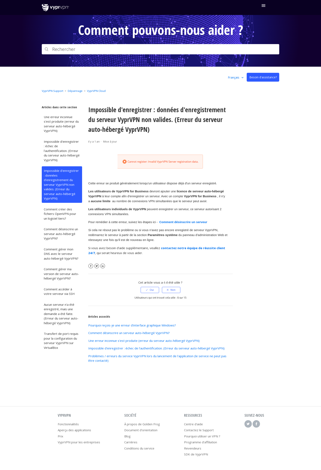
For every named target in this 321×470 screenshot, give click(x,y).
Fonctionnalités (68, 424)
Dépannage (75, 91)
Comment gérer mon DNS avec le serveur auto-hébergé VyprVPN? (61, 253)
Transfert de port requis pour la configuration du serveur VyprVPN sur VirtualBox (61, 341)
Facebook (90, 266)
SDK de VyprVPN (196, 454)
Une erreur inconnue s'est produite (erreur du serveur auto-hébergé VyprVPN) (61, 124)
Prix (60, 436)
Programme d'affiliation (200, 442)
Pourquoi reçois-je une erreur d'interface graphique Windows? (132, 325)
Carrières (130, 442)
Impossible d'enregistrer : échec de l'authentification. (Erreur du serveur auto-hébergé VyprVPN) (62, 150)
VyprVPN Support (52, 91)
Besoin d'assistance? (263, 77)
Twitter (96, 266)
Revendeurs (192, 448)
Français (234, 77)
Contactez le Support (199, 430)
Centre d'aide (193, 424)
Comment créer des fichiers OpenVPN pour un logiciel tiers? (60, 213)
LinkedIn (102, 266)
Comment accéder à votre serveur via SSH (59, 291)
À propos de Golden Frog (142, 424)
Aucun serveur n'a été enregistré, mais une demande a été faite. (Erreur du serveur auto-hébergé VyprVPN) (61, 313)
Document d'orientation (140, 430)
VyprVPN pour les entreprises (79, 442)
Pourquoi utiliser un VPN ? (202, 436)
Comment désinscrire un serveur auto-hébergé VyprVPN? (61, 233)
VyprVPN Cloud (96, 91)
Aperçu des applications (74, 430)
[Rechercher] (160, 49)
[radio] (150, 290)
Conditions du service (139, 448)
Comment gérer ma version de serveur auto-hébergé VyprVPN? (61, 273)
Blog (127, 436)
